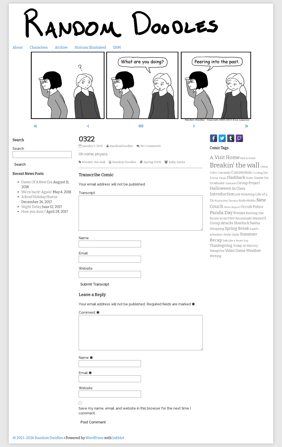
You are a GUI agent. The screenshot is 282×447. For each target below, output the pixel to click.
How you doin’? (33, 212)
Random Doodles (124, 162)
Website (86, 268)
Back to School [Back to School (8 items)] (247, 158)
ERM (117, 47)
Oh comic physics (93, 154)
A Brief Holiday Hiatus (39, 197)
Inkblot (118, 438)
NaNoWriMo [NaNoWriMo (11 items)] (247, 200)
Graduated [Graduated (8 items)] (231, 183)
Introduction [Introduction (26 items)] (222, 194)
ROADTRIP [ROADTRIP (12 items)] (227, 218)
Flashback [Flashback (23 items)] (236, 177)
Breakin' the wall (93, 162)
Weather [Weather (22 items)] (253, 250)
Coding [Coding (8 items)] (263, 166)
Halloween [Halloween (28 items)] (220, 188)
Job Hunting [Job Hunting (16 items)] (245, 194)
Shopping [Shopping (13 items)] (217, 229)
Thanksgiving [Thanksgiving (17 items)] (221, 245)
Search (18, 149)
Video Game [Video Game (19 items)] (235, 251)
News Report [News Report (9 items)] (232, 207)
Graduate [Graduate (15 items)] (217, 183)
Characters (39, 47)
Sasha (181, 162)
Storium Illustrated (90, 47)
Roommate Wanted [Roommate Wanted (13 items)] (249, 218)
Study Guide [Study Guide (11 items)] (231, 234)
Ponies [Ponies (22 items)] (239, 213)
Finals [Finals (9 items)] (222, 178)
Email (83, 253)
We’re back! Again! (36, 192)
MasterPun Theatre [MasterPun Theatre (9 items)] (226, 200)
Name (84, 238)
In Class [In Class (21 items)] (238, 188)
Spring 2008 (152, 162)
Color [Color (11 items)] (213, 172)
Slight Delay (31, 207)
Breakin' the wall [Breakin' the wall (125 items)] (235, 165)
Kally (172, 162)
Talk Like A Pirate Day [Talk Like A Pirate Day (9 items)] (235, 240)
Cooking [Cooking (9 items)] (257, 172)
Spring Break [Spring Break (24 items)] (237, 228)
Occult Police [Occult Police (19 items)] (252, 207)
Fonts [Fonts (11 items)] (249, 178)
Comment (90, 312)
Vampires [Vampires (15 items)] (217, 251)
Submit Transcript (94, 284)
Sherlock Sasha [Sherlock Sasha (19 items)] (247, 223)
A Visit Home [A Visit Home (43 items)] (225, 157)
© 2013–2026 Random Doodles (38, 438)
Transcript (87, 193)
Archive (61, 47)
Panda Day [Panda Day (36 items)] (221, 212)
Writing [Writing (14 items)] (215, 256)
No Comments (151, 146)
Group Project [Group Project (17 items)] (248, 183)
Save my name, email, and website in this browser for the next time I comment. (135, 410)
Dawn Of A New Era (36, 182)
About (18, 47)
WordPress (94, 438)
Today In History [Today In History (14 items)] (245, 246)
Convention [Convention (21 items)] (241, 172)
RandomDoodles (121, 146)
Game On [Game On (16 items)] (261, 178)
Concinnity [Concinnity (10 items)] (224, 172)
